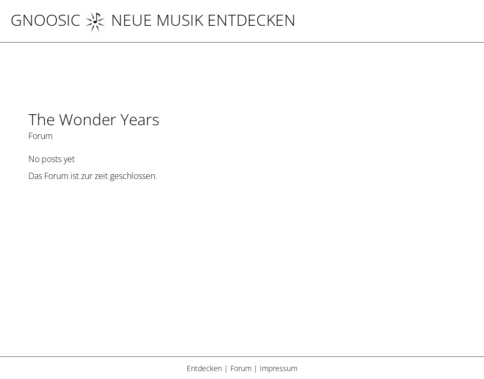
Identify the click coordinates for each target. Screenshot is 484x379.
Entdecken (204, 368)
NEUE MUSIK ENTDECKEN (190, 20)
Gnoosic (45, 20)
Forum (240, 368)
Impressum (278, 368)
